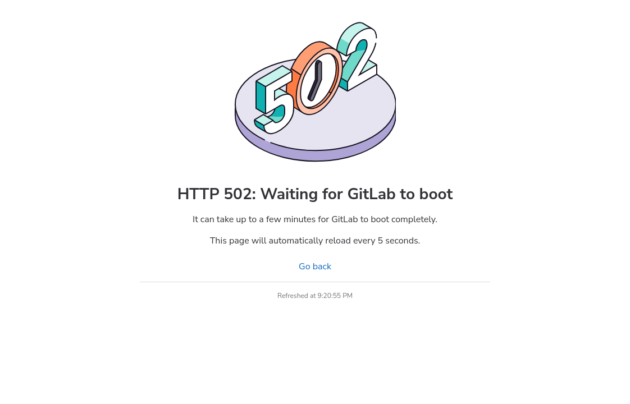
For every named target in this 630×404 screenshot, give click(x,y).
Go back (315, 266)
